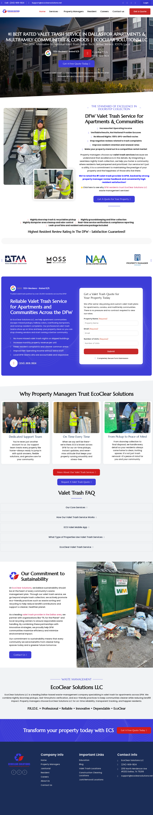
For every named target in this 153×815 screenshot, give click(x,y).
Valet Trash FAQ (76, 481)
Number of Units (96, 322)
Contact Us (100, 52)
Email (91, 312)
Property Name (95, 302)
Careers (104, 11)
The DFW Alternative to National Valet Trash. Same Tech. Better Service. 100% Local (76, 44)
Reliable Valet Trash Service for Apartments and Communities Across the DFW (41, 290)
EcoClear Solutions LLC (76, 674)
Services (54, 11)
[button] (146, 3)
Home (42, 11)
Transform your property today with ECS (68, 713)
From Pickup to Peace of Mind (24, 420)
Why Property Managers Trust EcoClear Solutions (76, 377)
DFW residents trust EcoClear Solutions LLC (125, 187)
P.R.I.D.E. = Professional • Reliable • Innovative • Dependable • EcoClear (76, 692)
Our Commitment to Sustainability (43, 559)
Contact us (118, 11)
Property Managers (74, 11)
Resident (92, 11)
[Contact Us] (88, 53)
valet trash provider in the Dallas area (41, 597)
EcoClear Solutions (22, 570)
